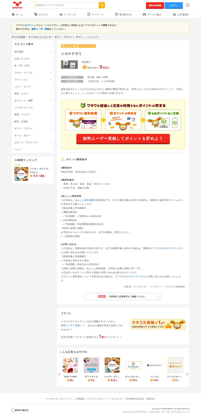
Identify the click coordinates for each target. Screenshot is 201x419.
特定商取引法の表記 (135, 399)
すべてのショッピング (40, 37)
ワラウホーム (52, 399)
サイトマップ (66, 399)
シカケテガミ (71, 53)
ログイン (174, 5)
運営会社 (151, 399)
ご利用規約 (80, 399)
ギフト (79, 37)
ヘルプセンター (117, 399)
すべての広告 (18, 37)
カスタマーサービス (172, 248)
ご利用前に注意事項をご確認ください (128, 296)
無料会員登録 (155, 5)
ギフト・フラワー (63, 37)
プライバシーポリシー (97, 399)
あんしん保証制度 (84, 200)
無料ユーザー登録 (40, 29)
